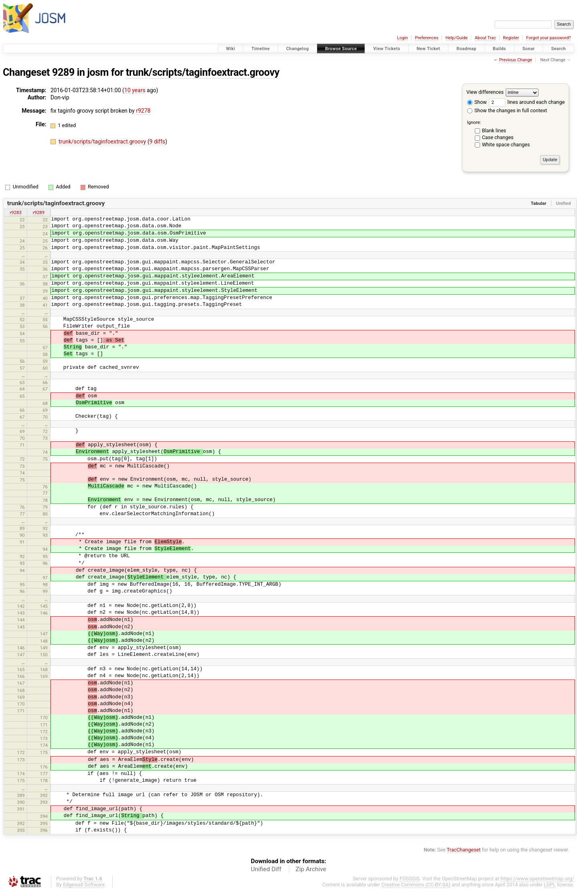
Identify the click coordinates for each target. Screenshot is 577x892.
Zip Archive (311, 869)
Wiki (230, 48)
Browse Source (341, 48)
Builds (499, 48)
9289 (63, 72)
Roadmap (466, 48)
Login (402, 37)
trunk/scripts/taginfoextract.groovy (202, 72)
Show (477, 102)
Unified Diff (266, 869)
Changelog (297, 48)
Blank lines (494, 130)
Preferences (426, 37)
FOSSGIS (409, 879)
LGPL (550, 885)
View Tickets (386, 48)
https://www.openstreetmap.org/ (537, 879)
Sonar (529, 48)
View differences (485, 92)
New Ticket (428, 48)
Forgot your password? (548, 37)
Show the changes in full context (507, 110)
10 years (134, 90)
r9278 (143, 110)
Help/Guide (457, 37)
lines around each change (527, 102)
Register (511, 37)
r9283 (15, 212)
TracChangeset (464, 850)
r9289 (38, 212)
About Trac (485, 37)
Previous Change (515, 60)
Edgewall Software (84, 885)
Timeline (260, 48)
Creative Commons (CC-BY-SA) (416, 885)
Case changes (498, 137)
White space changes (506, 145)
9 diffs (157, 141)
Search (558, 48)
